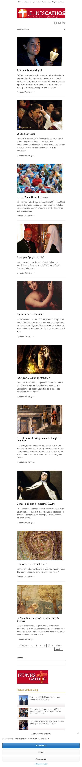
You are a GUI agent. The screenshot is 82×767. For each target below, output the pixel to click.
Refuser (41, 752)
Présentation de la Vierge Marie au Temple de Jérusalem (39, 439)
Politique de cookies (41, 764)
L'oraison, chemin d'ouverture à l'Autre (36, 503)
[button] (78, 733)
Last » (58, 649)
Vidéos (38, 2)
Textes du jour (46, 2)
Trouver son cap (29, 2)
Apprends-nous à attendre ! (30, 314)
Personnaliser (41, 759)
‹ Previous (24, 646)
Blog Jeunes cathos (58, 2)
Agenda (20, 2)
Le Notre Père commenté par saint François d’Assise (38, 619)
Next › (58, 646)
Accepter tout (41, 745)
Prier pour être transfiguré (29, 70)
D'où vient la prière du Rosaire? (32, 564)
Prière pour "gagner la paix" (30, 257)
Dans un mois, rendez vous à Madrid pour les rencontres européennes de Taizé (45, 711)
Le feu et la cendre (26, 133)
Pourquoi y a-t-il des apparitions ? (33, 377)
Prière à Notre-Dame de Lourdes (32, 197)
